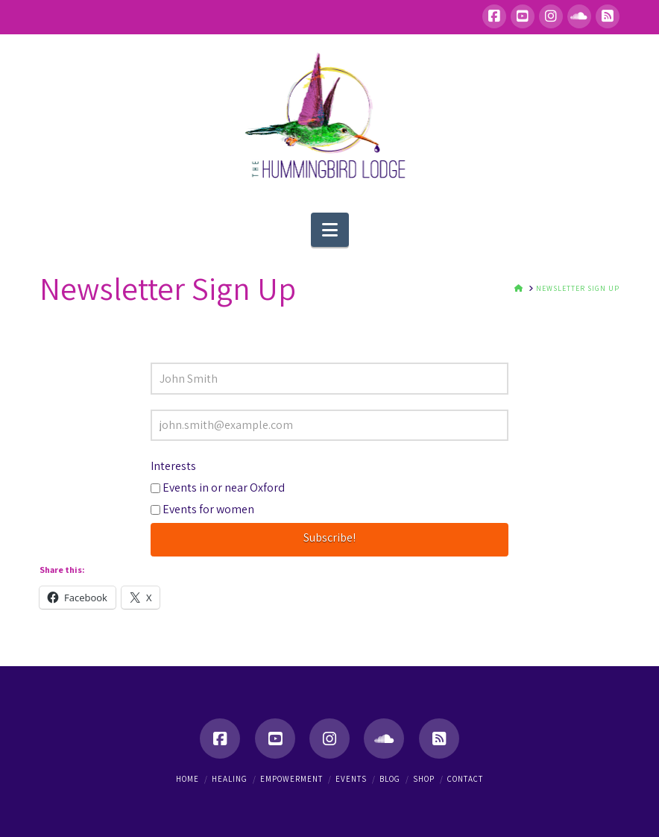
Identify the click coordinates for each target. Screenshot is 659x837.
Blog (389, 779)
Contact (465, 779)
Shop (424, 779)
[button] (330, 230)
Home (187, 779)
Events (351, 779)
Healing (229, 779)
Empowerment (291, 779)
